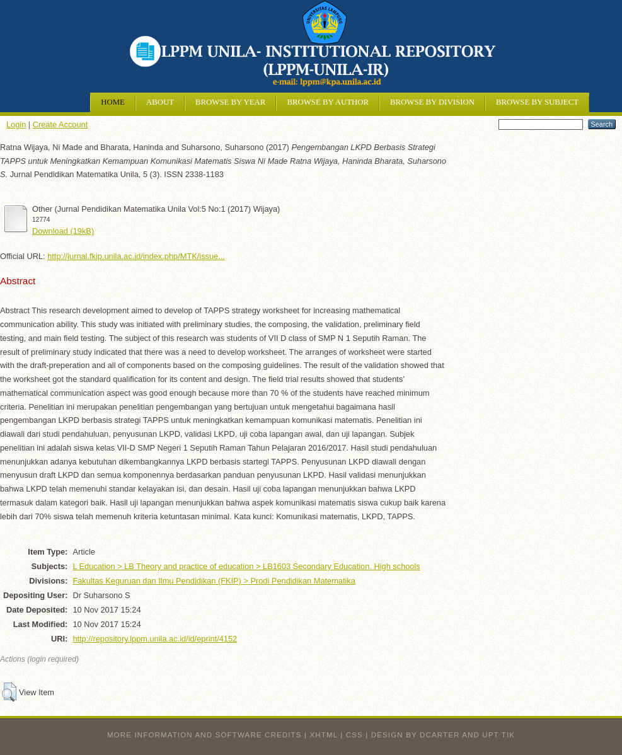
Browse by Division (432, 102)
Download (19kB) (63, 231)
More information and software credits (204, 735)
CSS (354, 735)
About (160, 102)
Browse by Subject (537, 102)
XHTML (324, 735)
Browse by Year (230, 102)
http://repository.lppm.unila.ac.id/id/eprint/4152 (154, 638)
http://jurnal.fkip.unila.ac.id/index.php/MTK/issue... (136, 256)
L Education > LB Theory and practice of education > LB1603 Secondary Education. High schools (246, 566)
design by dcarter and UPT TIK (443, 735)
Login (16, 124)
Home (113, 102)
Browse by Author (328, 102)
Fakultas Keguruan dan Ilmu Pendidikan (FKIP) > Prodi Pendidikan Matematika (213, 580)
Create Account (60, 124)
